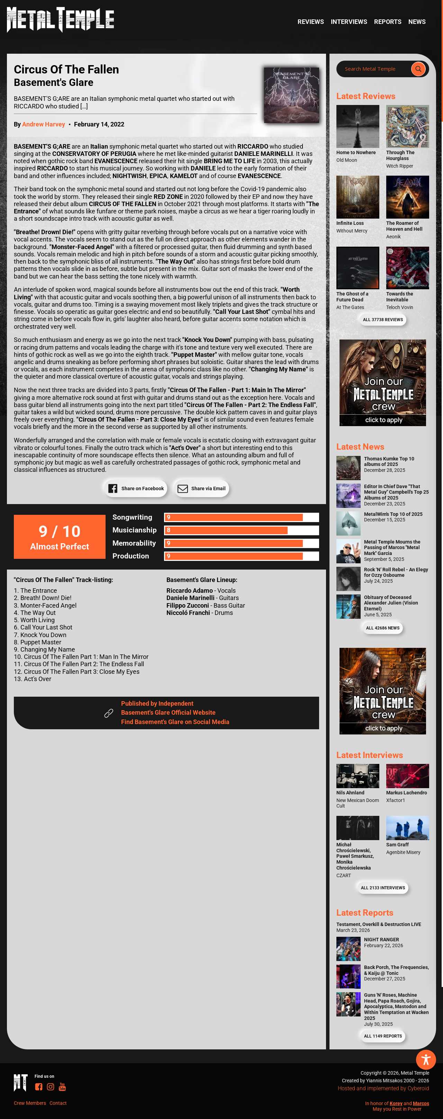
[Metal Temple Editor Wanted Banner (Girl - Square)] (383, 424)
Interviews (349, 21)
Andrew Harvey (43, 124)
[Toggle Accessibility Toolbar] (426, 1059)
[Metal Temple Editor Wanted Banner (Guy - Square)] (383, 732)
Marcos (421, 1103)
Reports (387, 21)
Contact (58, 1103)
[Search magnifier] (418, 69)
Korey (396, 1103)
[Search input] (376, 69)
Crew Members (30, 1103)
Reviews (311, 21)
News (417, 21)
